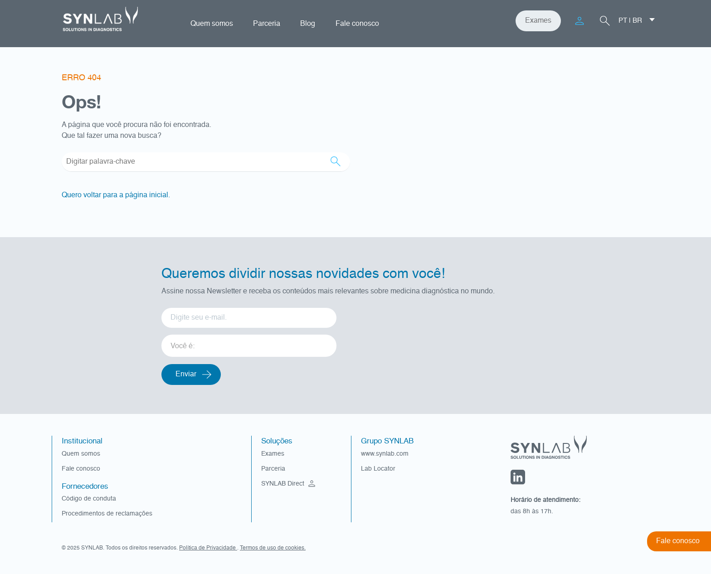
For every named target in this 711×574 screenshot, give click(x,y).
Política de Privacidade (208, 548)
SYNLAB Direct (289, 484)
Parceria (266, 24)
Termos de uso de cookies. (273, 548)
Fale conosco (357, 24)
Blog (307, 24)
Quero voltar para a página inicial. (116, 195)
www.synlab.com (385, 454)
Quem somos (211, 24)
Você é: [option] (182, 346)
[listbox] (248, 342)
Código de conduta (89, 499)
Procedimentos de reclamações (107, 514)
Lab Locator (378, 469)
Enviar (185, 374)
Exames (538, 20)
